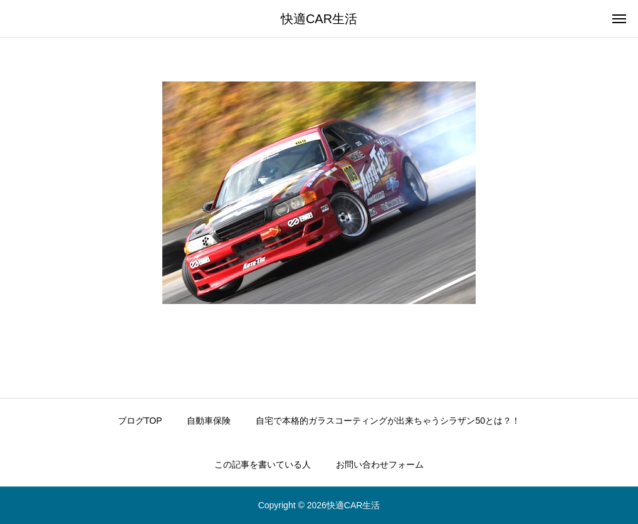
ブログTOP (140, 421)
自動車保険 (209, 421)
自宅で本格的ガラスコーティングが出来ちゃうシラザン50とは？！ (388, 421)
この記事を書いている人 (262, 464)
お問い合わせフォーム (380, 464)
